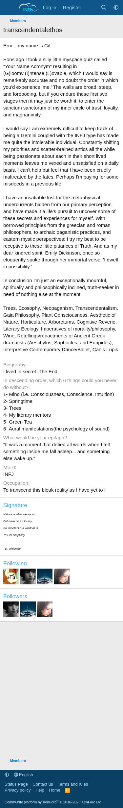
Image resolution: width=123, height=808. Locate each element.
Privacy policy (18, 790)
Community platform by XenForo (53, 802)
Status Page (16, 784)
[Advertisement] (61, 686)
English (23, 774)
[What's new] (90, 7)
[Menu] (9, 7)
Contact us (42, 784)
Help (39, 790)
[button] (116, 7)
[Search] (103, 7)
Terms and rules (73, 784)
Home (54, 790)
